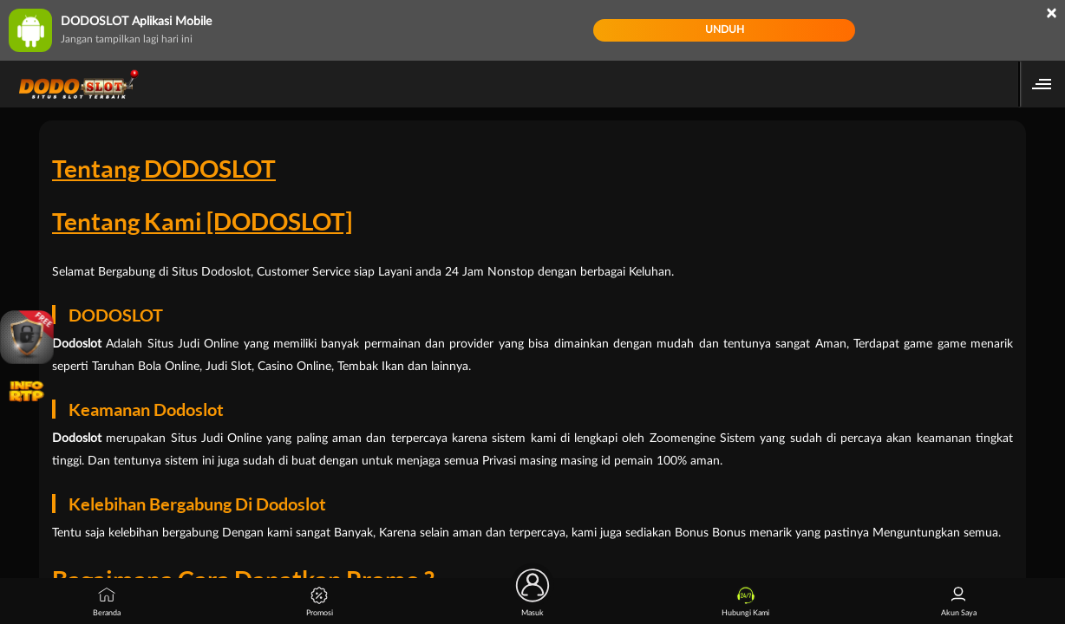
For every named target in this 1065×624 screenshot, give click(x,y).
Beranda (107, 602)
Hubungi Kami (745, 602)
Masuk (532, 597)
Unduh (724, 29)
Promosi (319, 602)
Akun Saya (959, 602)
